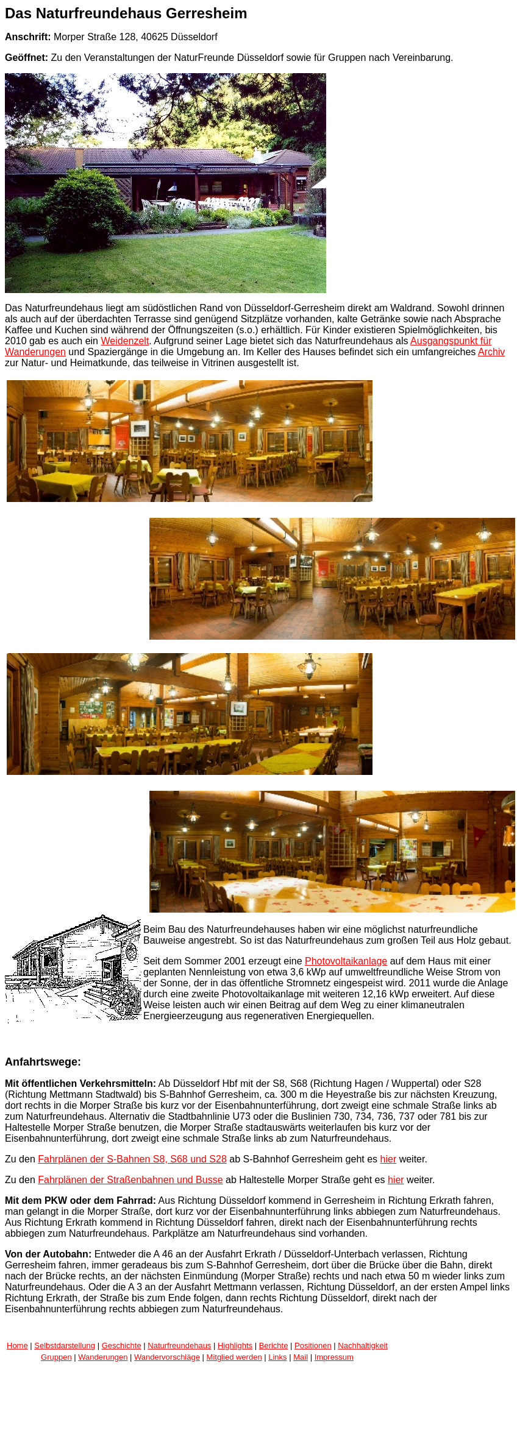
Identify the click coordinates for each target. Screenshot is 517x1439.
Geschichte (121, 1345)
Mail (300, 1357)
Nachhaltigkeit (363, 1345)
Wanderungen (102, 1357)
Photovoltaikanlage (346, 961)
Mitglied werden (234, 1357)
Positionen (313, 1345)
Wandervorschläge (167, 1357)
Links (277, 1357)
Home (17, 1345)
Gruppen (56, 1357)
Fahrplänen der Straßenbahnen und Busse (130, 1180)
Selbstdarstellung (64, 1345)
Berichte (273, 1345)
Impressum (334, 1357)
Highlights (235, 1345)
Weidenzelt (125, 341)
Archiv (491, 352)
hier (388, 1159)
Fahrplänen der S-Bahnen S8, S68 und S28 (132, 1159)
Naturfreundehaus (179, 1345)
